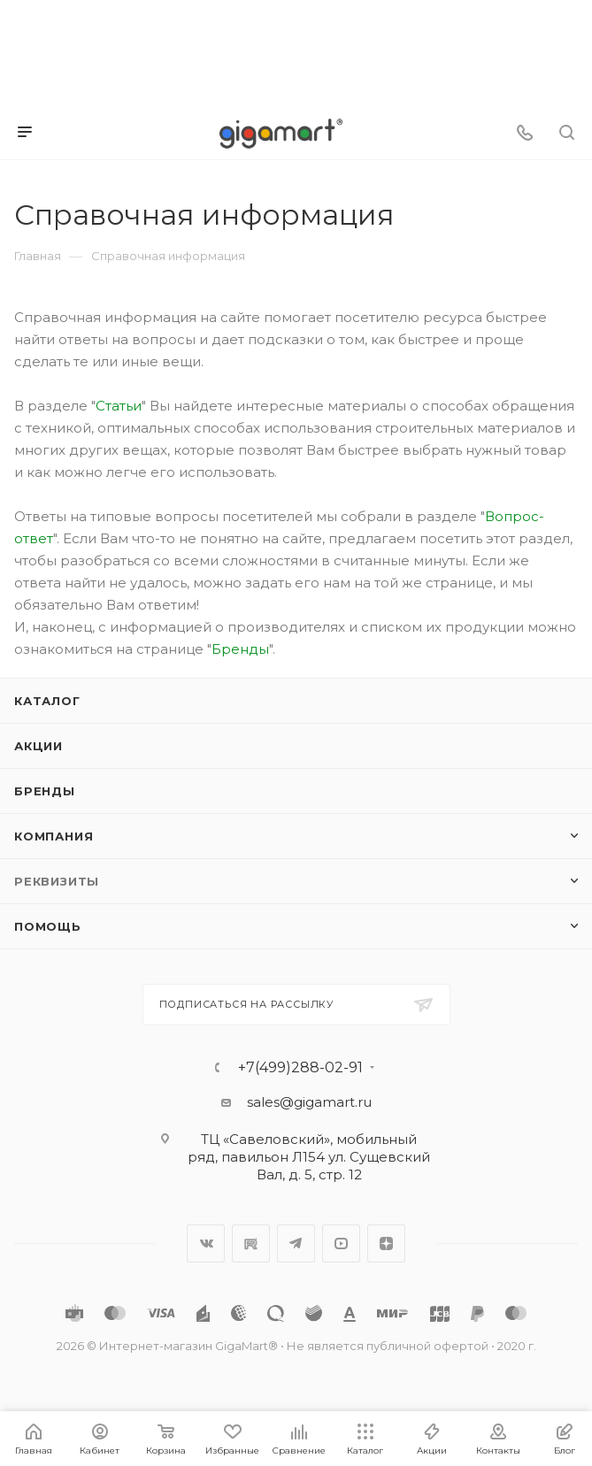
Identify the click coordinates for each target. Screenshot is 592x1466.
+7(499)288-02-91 (300, 1068)
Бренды (240, 649)
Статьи (119, 405)
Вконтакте (206, 1243)
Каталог (47, 701)
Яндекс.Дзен (386, 1243)
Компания (53, 836)
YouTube (341, 1243)
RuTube (251, 1243)
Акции (38, 746)
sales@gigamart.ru (309, 1102)
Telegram (296, 1243)
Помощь (47, 926)
